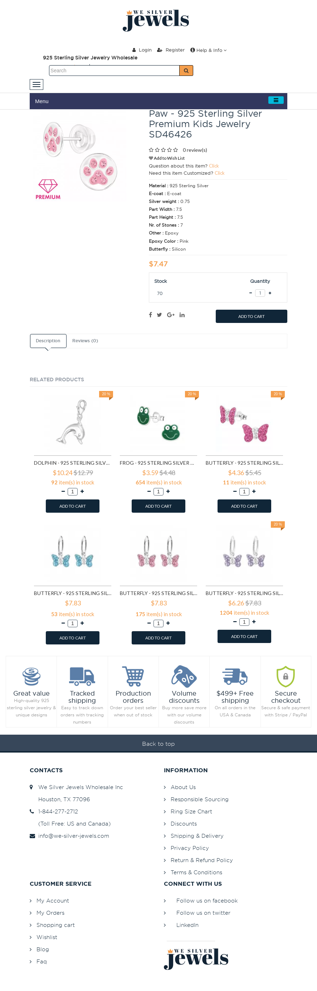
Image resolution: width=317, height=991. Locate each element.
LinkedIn (187, 925)
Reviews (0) (85, 341)
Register (171, 50)
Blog (42, 949)
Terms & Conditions (196, 872)
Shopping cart (55, 925)
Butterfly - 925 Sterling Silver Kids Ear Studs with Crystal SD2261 (244, 463)
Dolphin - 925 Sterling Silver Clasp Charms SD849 (72, 463)
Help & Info (208, 50)
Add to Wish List (167, 158)
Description (48, 341)
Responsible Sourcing (200, 799)
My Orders (50, 912)
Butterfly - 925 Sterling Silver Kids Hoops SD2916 (244, 593)
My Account (52, 900)
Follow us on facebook (207, 900)
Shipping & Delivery (197, 835)
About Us (183, 787)
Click (214, 166)
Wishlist (46, 937)
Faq (41, 961)
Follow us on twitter (203, 912)
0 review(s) (195, 150)
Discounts (184, 823)
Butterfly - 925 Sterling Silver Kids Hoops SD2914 (158, 593)
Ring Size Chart (191, 811)
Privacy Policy (190, 848)
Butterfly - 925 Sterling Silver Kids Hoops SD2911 (72, 593)
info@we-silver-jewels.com (69, 835)
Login (142, 50)
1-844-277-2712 (54, 811)
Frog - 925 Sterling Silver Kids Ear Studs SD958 (158, 463)
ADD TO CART (251, 316)
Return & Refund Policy (202, 860)
